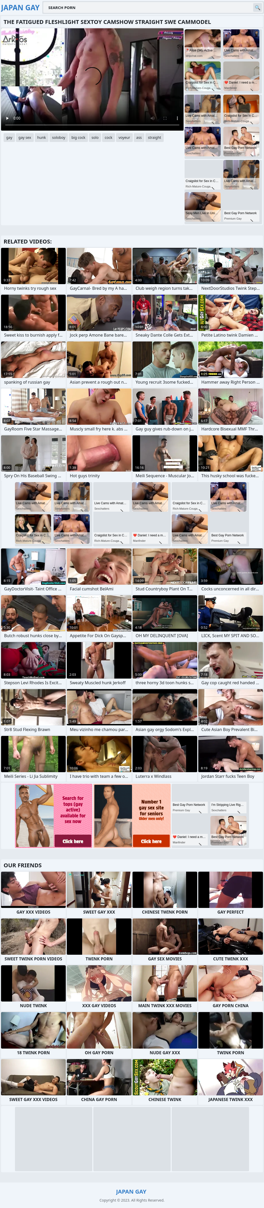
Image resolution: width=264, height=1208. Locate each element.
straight (154, 137)
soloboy (58, 137)
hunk (41, 137)
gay (9, 137)
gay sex (25, 137)
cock (108, 137)
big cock (78, 137)
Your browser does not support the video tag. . (92, 79)
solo (95, 137)
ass (139, 137)
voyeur (124, 137)
